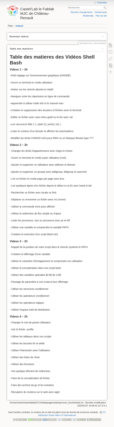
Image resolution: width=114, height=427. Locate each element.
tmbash (19, 26)
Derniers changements (81, 12)
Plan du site (101, 16)
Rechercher (105, 7)
